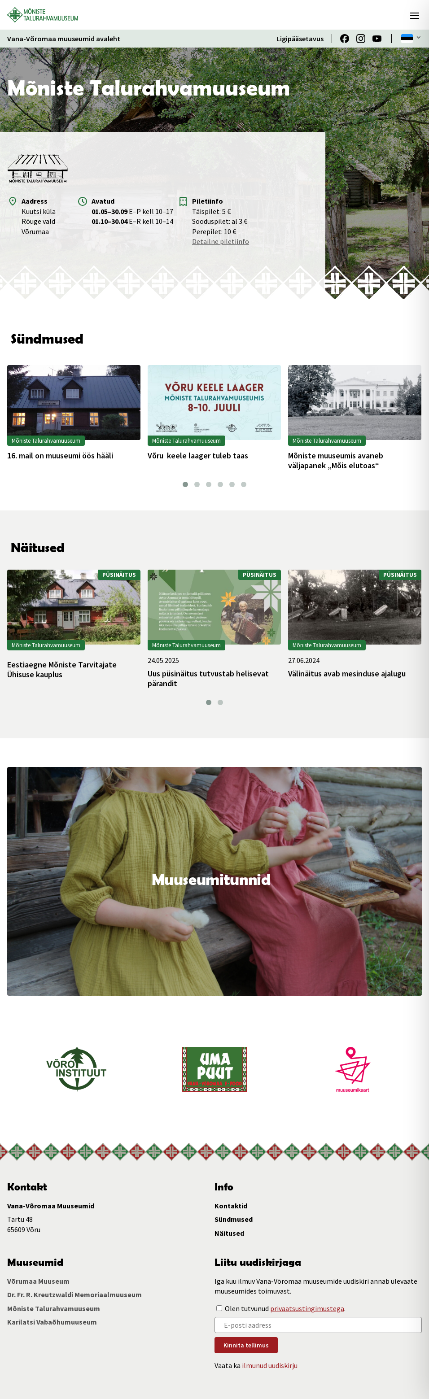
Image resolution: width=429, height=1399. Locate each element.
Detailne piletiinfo (220, 241)
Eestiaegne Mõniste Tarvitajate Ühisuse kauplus (62, 669)
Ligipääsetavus (300, 38)
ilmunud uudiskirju (270, 1365)
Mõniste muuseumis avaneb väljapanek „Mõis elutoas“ (335, 460)
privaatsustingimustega (307, 1308)
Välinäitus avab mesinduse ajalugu (347, 674)
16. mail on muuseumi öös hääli (60, 456)
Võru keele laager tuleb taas (198, 456)
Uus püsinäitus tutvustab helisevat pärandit (208, 678)
